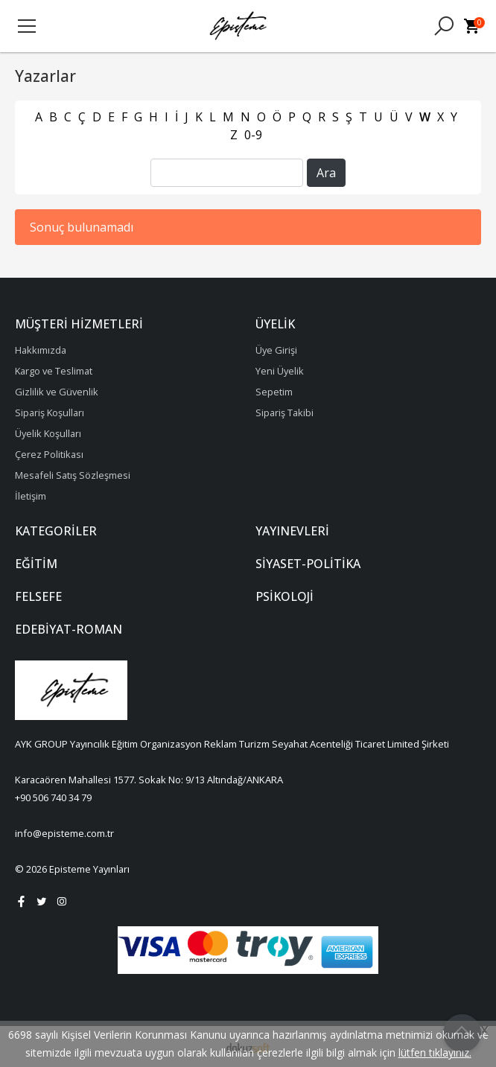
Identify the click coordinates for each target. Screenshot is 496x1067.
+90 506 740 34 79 (53, 797)
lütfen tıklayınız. (434, 1052)
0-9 (253, 135)
